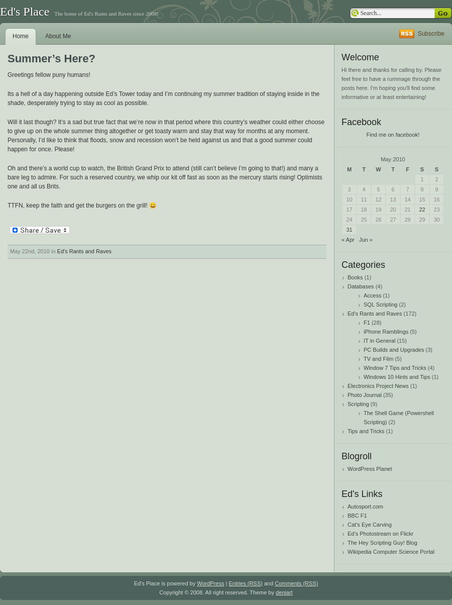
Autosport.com (365, 506)
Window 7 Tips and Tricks (395, 368)
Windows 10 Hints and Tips (397, 377)
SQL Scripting (380, 304)
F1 (367, 323)
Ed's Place (24, 11)
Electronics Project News (378, 386)
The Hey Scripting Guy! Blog (382, 543)
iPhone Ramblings (386, 332)
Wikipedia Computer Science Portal (391, 552)
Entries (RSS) (245, 583)
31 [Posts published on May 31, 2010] (349, 230)
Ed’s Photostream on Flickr (380, 534)
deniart (284, 592)
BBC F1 (357, 516)
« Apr (348, 240)
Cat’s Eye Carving (370, 525)
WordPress (210, 583)
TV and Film (378, 359)
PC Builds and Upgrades (394, 350)
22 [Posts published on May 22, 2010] (422, 210)
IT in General (379, 341)
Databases (361, 286)
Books (355, 277)
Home (21, 36)
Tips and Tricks (366, 431)
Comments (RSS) (296, 583)
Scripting (358, 404)
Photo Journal (365, 395)
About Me (58, 36)
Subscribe (431, 33)
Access (372, 295)
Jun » (366, 240)
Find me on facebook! (393, 135)
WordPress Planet (370, 469)
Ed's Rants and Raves (84, 251)
